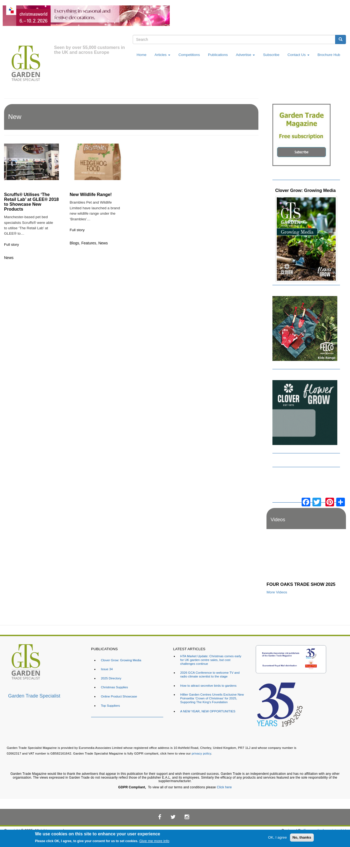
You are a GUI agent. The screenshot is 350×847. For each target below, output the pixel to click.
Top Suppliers (110, 705)
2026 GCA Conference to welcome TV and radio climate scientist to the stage (210, 674)
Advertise (245, 55)
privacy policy (201, 753)
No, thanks (301, 837)
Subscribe (271, 55)
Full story (11, 245)
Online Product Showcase (119, 696)
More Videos (276, 592)
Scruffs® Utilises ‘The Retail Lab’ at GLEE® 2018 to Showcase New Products (31, 201)
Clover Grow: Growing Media (305, 190)
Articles (162, 55)
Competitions (189, 55)
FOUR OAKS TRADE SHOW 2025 (300, 584)
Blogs (74, 243)
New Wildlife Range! (91, 194)
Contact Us (298, 55)
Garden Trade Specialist (34, 696)
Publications (218, 55)
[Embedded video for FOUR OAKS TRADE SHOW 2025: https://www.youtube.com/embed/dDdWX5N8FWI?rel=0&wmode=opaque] (306, 556)
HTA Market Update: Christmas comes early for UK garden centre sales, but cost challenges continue (210, 659)
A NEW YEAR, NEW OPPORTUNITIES (207, 711)
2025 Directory (111, 678)
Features (88, 243)
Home (141, 55)
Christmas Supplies (114, 687)
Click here (224, 787)
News (9, 257)
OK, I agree (277, 837)
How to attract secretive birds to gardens (208, 685)
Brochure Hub (329, 55)
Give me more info (154, 841)
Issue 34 (107, 669)
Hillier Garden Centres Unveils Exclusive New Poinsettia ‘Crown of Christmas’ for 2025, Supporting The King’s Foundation (212, 698)
